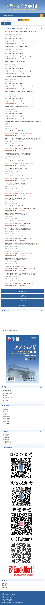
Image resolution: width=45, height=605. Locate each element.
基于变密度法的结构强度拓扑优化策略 (15, 259)
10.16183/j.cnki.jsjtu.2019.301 (15, 266)
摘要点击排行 (7, 416)
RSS (4, 425)
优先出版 (5, 411)
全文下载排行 (7, 418)
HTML (16, 41)
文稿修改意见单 (7, 397)
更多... (41, 310)
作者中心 (22, 291)
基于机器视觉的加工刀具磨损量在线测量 (16, 214)
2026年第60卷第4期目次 (10, 330)
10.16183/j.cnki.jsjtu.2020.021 (15, 146)
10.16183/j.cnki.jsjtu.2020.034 (15, 206)
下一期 (40, 28)
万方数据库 (6, 435)
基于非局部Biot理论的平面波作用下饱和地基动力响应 (19, 91)
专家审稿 (22, 296)
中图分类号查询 (7, 442)
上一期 (35, 28)
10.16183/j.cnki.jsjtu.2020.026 (15, 161)
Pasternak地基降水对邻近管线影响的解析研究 (17, 76)
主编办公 (22, 305)
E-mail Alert (6, 423)
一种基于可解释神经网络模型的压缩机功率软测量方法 (20, 274)
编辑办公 (22, 300)
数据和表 (7, 43)
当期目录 (5, 409)
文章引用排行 (7, 421)
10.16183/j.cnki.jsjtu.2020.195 (15, 236)
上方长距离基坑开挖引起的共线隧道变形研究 (17, 154)
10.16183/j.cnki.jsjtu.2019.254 (15, 191)
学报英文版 (6, 439)
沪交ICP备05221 (6, 593)
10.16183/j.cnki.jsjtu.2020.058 (15, 176)
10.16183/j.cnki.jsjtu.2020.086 (15, 281)
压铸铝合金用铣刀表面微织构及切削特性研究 (17, 229)
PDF (25, 41)
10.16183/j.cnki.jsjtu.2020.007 (15, 83)
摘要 (7, 41)
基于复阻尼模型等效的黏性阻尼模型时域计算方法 (18, 106)
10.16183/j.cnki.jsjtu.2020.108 (15, 38)
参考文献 (12, 43)
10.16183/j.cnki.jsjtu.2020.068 (15, 251)
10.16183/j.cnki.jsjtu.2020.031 (15, 113)
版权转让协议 (7, 390)
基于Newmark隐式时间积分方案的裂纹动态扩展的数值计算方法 (22, 139)
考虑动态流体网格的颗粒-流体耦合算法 (15, 61)
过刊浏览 (5, 414)
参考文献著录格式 (8, 393)
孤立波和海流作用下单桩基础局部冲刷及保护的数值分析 (20, 31)
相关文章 (17, 43)
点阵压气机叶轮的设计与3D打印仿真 (15, 199)
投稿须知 (5, 395)
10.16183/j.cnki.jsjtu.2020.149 (15, 98)
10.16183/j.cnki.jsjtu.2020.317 (15, 68)
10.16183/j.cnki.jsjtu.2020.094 (15, 131)
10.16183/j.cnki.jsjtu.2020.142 (15, 53)
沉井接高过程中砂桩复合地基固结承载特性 (16, 169)
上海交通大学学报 (7, 15)
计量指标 (22, 43)
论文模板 (5, 400)
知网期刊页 (6, 437)
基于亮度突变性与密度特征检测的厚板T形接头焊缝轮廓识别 (21, 244)
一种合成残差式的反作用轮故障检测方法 (16, 184)
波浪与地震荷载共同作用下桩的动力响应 (16, 46)
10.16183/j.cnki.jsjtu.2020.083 (15, 221)
